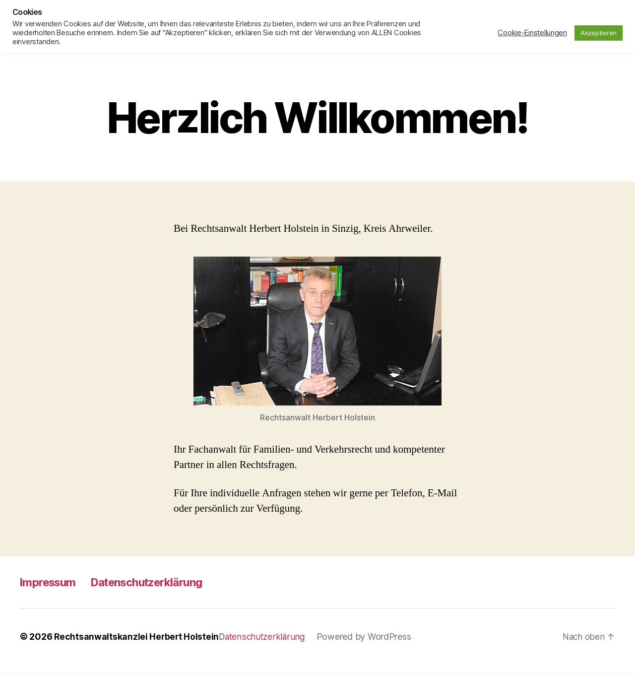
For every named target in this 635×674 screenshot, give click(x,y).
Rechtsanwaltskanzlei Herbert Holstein (137, 637)
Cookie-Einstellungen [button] (532, 32)
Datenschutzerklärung (158, 582)
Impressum (50, 582)
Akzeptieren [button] (598, 33)
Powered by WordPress (368, 637)
